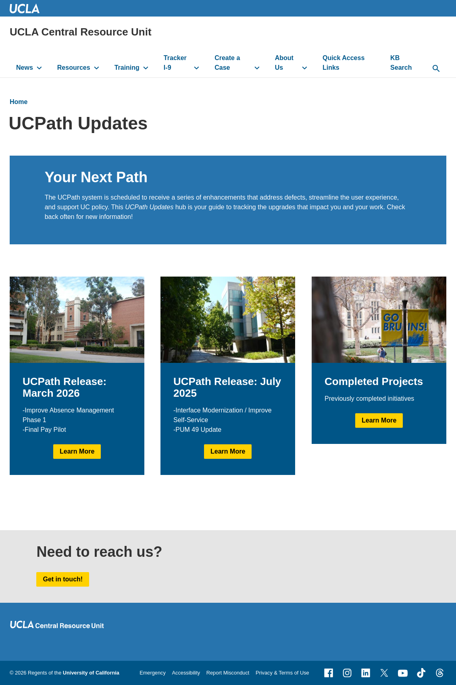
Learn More (77, 451)
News (24, 67)
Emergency (153, 673)
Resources (73, 67)
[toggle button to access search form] (436, 69)
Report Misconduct (228, 673)
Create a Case (227, 62)
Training (127, 67)
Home (18, 101)
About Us (284, 62)
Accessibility (186, 673)
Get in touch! (63, 579)
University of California (91, 673)
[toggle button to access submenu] (39, 67)
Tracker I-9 (175, 62)
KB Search (401, 62)
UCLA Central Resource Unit (81, 32)
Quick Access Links (343, 62)
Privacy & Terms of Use (282, 673)
